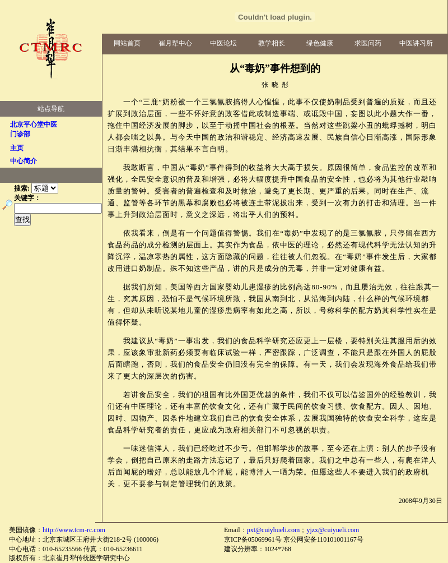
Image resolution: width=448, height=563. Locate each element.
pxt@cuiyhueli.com (273, 530)
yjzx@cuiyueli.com (332, 530)
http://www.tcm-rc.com (74, 530)
